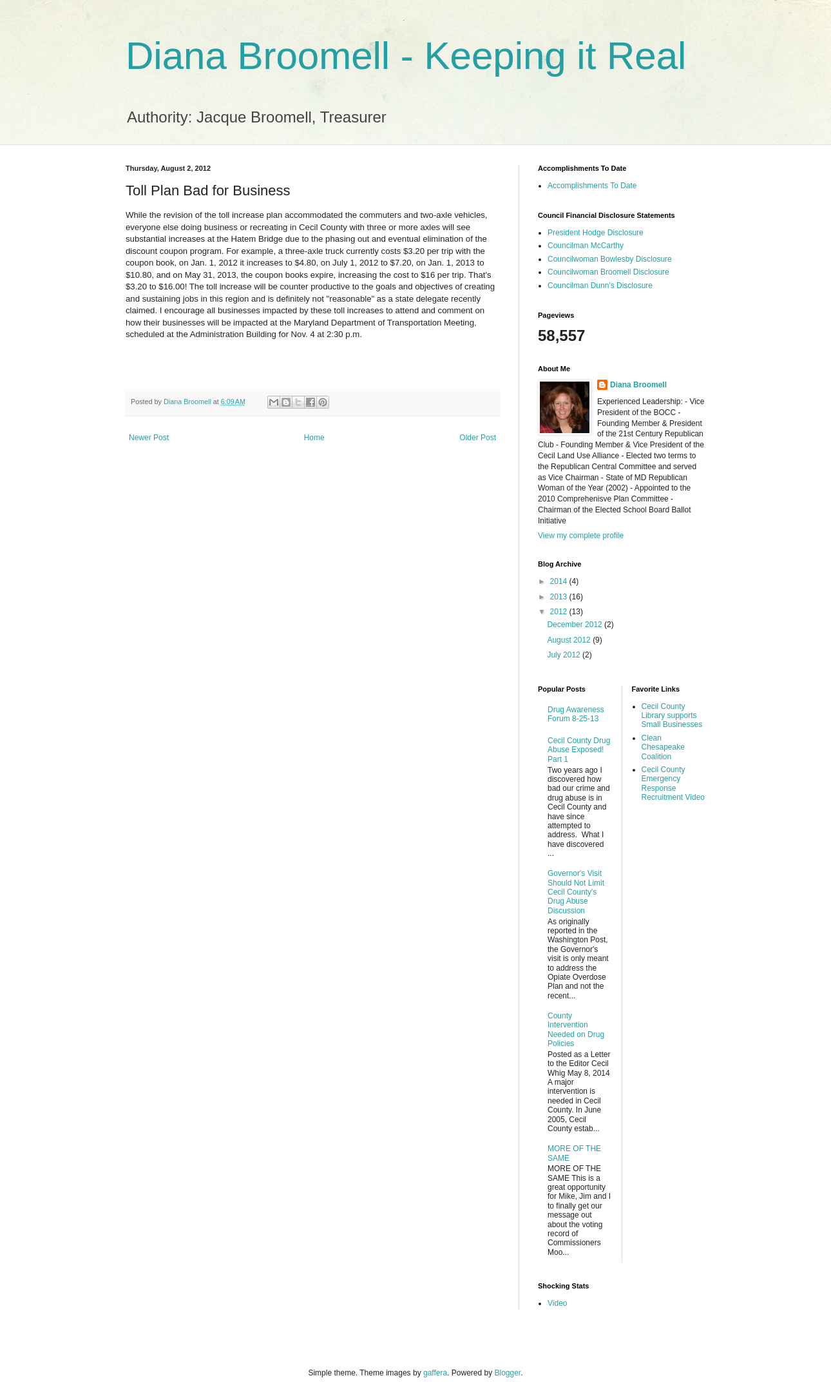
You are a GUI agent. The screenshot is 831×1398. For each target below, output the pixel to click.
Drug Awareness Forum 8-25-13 (576, 714)
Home (314, 437)
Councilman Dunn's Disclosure (600, 285)
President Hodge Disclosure (596, 232)
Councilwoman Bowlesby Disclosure (610, 259)
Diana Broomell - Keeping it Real (406, 55)
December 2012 (575, 624)
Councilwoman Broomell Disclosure (608, 272)
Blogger (508, 1372)
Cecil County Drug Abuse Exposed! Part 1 (579, 750)
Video (557, 1303)
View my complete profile (581, 535)
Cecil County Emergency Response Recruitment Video (673, 783)
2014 (559, 581)
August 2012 (570, 640)
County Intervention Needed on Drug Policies (576, 1029)
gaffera (435, 1372)
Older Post (477, 437)
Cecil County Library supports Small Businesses (672, 716)
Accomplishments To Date (592, 185)
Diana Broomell (638, 384)
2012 (559, 611)
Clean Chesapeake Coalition (663, 747)
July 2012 (564, 654)
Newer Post (149, 437)
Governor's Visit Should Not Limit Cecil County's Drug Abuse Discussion (576, 892)
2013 (559, 596)
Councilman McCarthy (586, 245)
